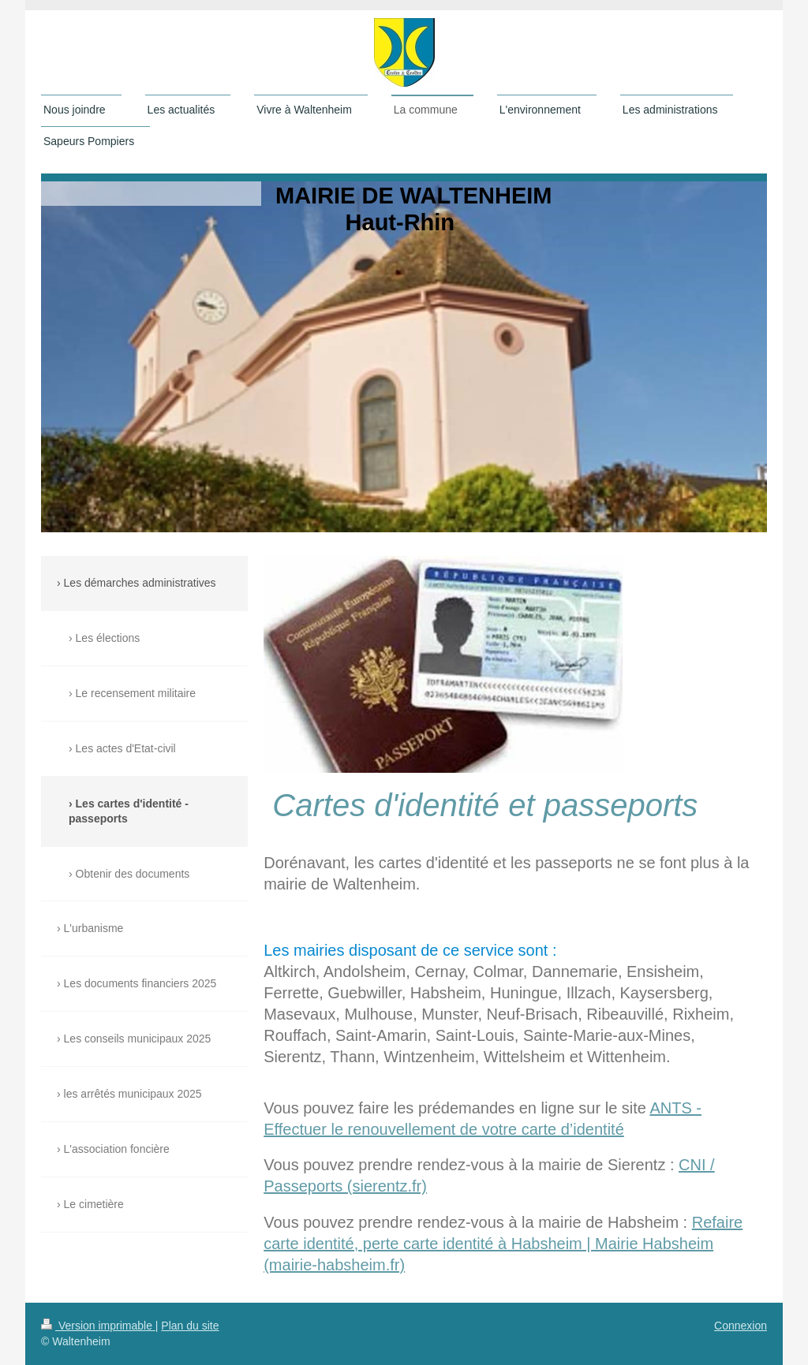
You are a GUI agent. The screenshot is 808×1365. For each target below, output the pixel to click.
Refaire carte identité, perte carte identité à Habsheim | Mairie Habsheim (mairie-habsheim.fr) (503, 1244)
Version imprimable (98, 1325)
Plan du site (190, 1325)
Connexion (740, 1325)
